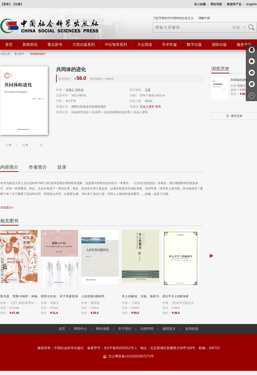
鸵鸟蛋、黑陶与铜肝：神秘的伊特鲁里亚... (18, 298)
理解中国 (204, 18)
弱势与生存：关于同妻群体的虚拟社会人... (59, 298)
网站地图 (102, 328)
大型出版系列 (83, 44)
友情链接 (191, 328)
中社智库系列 (116, 44)
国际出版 (219, 44)
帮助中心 (80, 328)
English (251, 4)
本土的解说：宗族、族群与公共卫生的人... (140, 298)
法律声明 (147, 328)
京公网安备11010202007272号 (131, 356)
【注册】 (17, 4)
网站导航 (216, 4)
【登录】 (6, 4)
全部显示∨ (7, 207)
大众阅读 (144, 44)
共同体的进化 (239, 79)
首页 (9, 44)
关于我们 (124, 328)
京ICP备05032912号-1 (120, 348)
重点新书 (54, 44)
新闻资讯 (30, 44)
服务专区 (244, 44)
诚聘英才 (169, 328)
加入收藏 (200, 4)
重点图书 (19, 53)
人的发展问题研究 (92, 296)
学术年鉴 (169, 44)
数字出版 (194, 44)
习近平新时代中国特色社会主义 (173, 18)
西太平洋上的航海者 (175, 296)
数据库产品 (234, 4)
